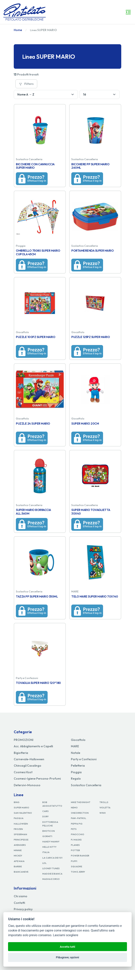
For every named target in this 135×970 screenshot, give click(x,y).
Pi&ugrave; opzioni (67, 957)
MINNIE (18, 850)
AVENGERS (20, 844)
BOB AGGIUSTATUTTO (52, 804)
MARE (75, 746)
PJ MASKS (76, 839)
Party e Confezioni (83, 759)
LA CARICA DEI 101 (52, 857)
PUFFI (74, 861)
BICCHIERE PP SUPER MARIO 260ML (90, 166)
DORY (45, 816)
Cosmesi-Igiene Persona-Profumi (37, 778)
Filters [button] (26, 84)
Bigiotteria (21, 753)
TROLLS (103, 802)
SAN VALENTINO (23, 812)
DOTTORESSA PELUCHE (50, 823)
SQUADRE (76, 866)
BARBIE (18, 866)
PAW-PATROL (78, 818)
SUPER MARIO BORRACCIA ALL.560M (33, 511)
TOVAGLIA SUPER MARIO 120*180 (38, 683)
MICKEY (18, 855)
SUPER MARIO (21, 807)
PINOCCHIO (77, 834)
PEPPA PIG (77, 823)
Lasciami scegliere (65, 935)
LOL (44, 863)
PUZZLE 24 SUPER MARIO (33, 423)
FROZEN (18, 828)
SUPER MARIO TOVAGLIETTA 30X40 (90, 511)
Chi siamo (20, 896)
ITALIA (46, 852)
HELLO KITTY (49, 846)
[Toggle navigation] (128, 12)
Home (18, 30)
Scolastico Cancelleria (86, 785)
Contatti (19, 903)
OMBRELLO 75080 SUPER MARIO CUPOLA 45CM (38, 252)
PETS (74, 828)
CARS (45, 811)
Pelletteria (78, 765)
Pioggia (76, 772)
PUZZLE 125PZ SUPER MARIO (90, 337)
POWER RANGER (80, 855)
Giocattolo (78, 740)
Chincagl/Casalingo (27, 765)
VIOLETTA (104, 807)
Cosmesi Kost (23, 772)
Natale (75, 753)
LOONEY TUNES (51, 868)
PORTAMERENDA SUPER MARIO (92, 250)
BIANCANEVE (21, 871)
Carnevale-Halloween (29, 759)
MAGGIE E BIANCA (52, 873)
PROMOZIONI (23, 740)
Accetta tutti (67, 946)
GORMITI (47, 836)
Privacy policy (23, 909)
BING (16, 802)
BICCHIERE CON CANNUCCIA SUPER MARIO (35, 166)
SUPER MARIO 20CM (85, 423)
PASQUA (18, 818)
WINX (102, 812)
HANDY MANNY (50, 841)
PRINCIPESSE (21, 839)
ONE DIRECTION (80, 812)
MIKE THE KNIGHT (80, 802)
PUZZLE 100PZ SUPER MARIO (35, 337)
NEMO (74, 807)
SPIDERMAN (20, 834)
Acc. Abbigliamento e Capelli (33, 746)
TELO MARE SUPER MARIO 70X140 (94, 596)
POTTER (75, 850)
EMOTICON (48, 830)
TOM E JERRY (78, 871)
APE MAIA (19, 861)
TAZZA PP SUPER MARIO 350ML (37, 596)
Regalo (76, 778)
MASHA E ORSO (51, 878)
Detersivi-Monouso (27, 785)
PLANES (75, 844)
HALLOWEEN (21, 823)
